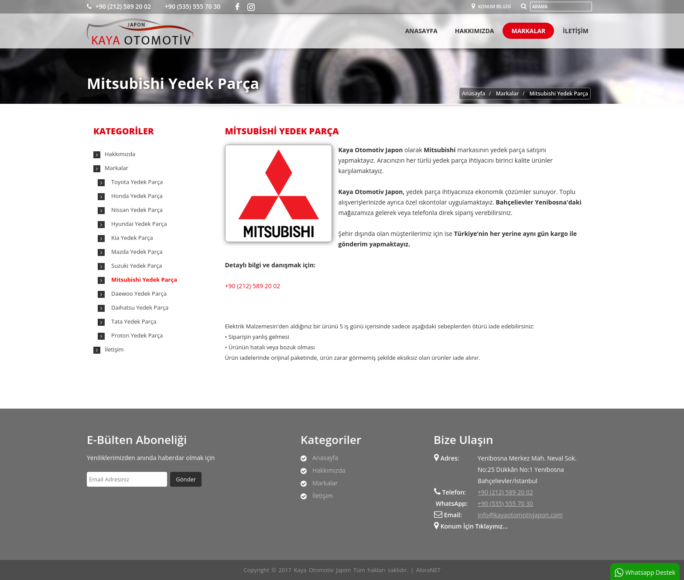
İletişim (114, 349)
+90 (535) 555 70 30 (191, 6)
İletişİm (575, 31)
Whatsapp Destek (645, 572)
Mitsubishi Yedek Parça (559, 93)
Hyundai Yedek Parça (139, 224)
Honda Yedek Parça (137, 196)
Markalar (528, 31)
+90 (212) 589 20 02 (119, 6)
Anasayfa (421, 31)
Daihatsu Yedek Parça (139, 307)
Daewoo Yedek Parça (139, 293)
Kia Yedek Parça (132, 238)
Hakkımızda (474, 31)
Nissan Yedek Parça (137, 210)
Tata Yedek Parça (133, 321)
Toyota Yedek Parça (137, 182)
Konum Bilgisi (491, 6)
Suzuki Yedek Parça (136, 266)
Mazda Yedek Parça (136, 252)
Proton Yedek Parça (137, 335)
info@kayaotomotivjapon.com (520, 515)
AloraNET (428, 570)
